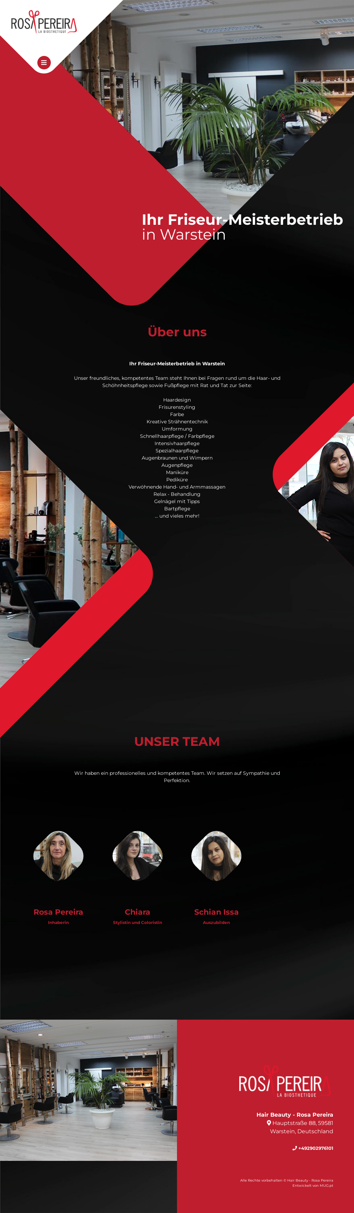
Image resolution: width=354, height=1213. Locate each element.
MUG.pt (326, 1185)
